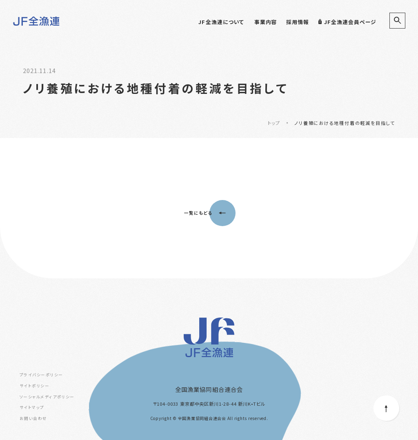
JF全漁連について (221, 22)
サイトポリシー (34, 386)
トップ (274, 123)
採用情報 (297, 22)
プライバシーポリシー (41, 375)
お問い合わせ (33, 418)
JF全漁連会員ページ (347, 22)
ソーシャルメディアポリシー (47, 397)
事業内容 (265, 22)
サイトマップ (32, 407)
